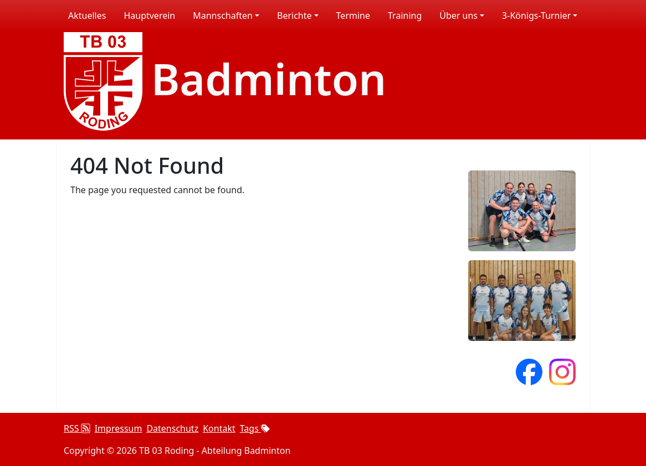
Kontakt (219, 428)
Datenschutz (172, 428)
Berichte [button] (294, 15)
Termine (353, 15)
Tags (255, 428)
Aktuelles (87, 15)
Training (405, 15)
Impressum (118, 428)
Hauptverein (149, 15)
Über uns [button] (458, 15)
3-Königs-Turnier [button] (536, 15)
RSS (77, 428)
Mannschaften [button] (223, 15)
